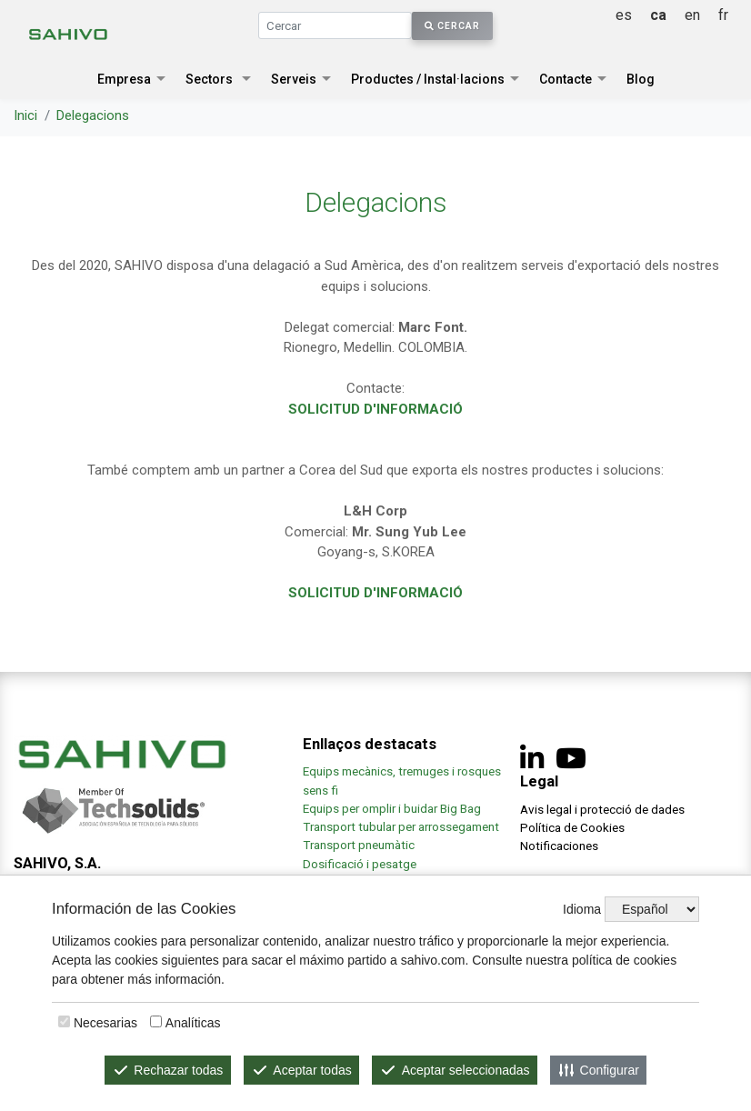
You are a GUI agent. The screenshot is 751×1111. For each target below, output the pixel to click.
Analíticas (193, 1023)
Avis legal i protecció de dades (602, 809)
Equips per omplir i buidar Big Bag (392, 808)
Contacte (565, 79)
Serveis (293, 79)
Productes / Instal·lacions (428, 79)
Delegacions (92, 115)
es (624, 15)
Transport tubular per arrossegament (401, 826)
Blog (640, 79)
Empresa (124, 79)
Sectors (209, 79)
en (692, 15)
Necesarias (105, 1023)
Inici (25, 115)
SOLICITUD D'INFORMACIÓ (375, 409)
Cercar (452, 26)
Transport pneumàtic (359, 844)
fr (723, 15)
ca (658, 15)
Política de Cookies (572, 827)
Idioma (582, 909)
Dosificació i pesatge (359, 863)
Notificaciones (559, 845)
